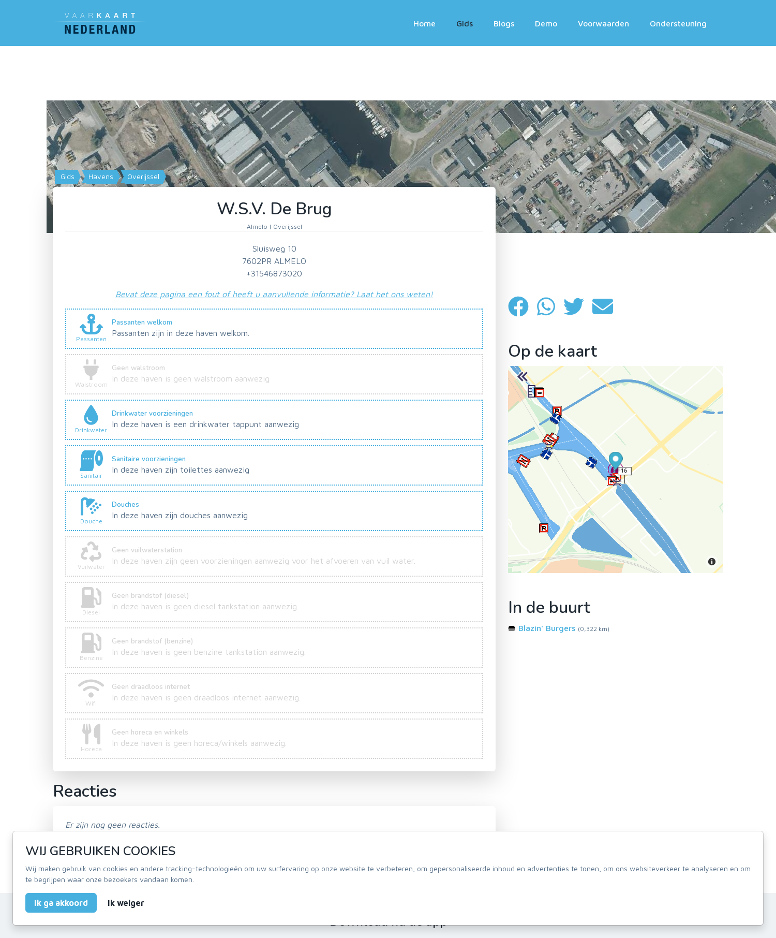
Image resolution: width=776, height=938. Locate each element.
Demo (546, 23)
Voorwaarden (603, 23)
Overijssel (142, 176)
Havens (99, 176)
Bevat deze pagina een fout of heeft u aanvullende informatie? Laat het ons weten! (274, 294)
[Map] (388, 163)
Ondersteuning (678, 23)
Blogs (504, 23)
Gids (464, 23)
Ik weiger (126, 902)
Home (424, 23)
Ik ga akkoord (61, 902)
